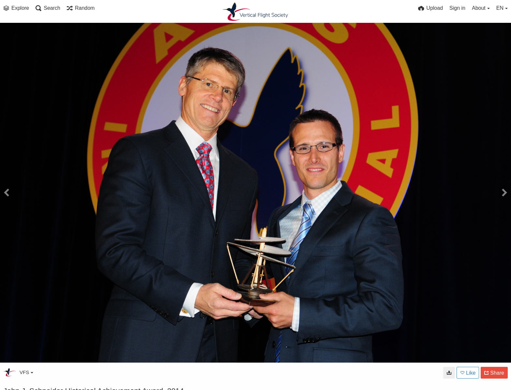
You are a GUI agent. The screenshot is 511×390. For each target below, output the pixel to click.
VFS (26, 372)
